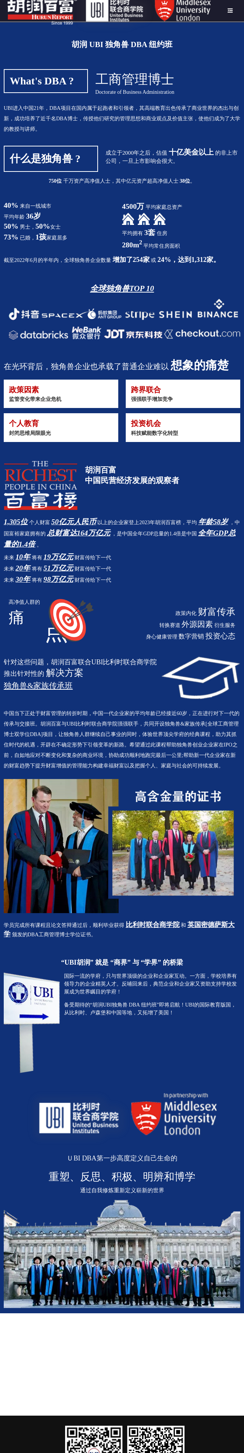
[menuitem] (109, 11)
